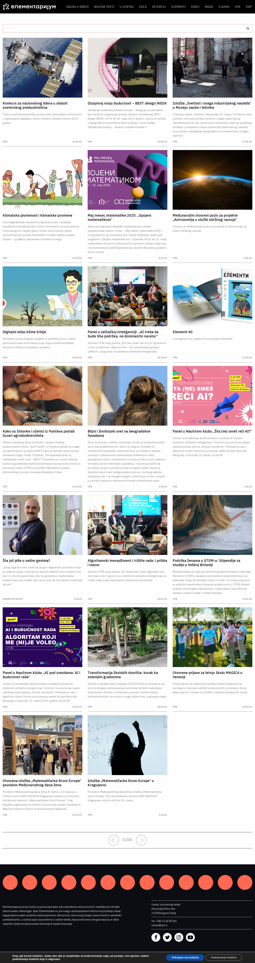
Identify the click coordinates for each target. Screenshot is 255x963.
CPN (237, 7)
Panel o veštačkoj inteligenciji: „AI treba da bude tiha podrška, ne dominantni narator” (123, 334)
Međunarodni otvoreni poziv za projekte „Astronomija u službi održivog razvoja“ (205, 217)
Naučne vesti (104, 7)
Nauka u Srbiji (77, 7)
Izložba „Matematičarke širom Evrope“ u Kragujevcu (121, 783)
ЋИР (249, 7)
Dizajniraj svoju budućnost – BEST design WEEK (127, 103)
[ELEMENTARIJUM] (32, 6)
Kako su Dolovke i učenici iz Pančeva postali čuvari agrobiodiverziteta (39, 433)
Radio (209, 7)
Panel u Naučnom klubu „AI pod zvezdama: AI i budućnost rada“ (41, 675)
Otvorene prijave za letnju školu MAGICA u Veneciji (207, 675)
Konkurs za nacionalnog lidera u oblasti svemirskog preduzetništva (35, 105)
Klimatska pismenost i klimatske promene (37, 215)
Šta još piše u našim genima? (26, 560)
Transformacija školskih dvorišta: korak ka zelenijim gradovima (123, 675)
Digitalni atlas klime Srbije (24, 332)
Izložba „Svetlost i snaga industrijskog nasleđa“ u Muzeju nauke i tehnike (212, 105)
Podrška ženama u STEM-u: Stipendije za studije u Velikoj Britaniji (206, 562)
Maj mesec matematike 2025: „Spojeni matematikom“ (119, 217)
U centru (127, 7)
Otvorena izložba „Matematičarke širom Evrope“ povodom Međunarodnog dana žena (42, 783)
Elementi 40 (182, 332)
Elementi (178, 7)
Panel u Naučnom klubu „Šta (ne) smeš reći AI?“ (212, 431)
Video (195, 7)
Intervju (159, 7)
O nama (224, 7)
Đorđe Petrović (13, 598)
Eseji (143, 7)
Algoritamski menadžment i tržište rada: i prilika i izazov (127, 562)
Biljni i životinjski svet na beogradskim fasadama (119, 433)
